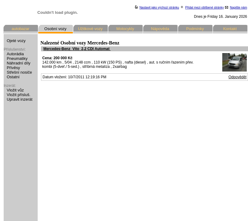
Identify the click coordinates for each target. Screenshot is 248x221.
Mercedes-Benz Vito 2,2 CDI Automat (77, 49)
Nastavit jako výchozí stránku (159, 7)
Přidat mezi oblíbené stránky (204, 7)
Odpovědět (237, 77)
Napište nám (238, 7)
